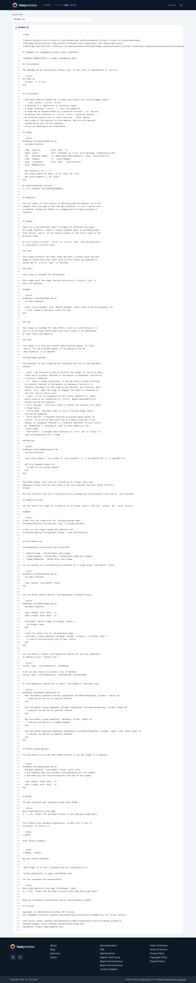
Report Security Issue (111, 965)
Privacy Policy (157, 953)
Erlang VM (145, 979)
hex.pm (172, 5)
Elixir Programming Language (172, 979)
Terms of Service (158, 949)
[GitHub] (13, 957)
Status (53, 957)
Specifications (107, 953)
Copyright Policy (158, 957)
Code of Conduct (159, 945)
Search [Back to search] (46, 5)
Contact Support (109, 969)
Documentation (108, 945)
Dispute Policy (157, 961)
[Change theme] (181, 5)
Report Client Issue (110, 957)
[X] (20, 957)
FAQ (102, 949)
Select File (17, 15)
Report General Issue (111, 961)
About (53, 945)
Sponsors (55, 953)
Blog (52, 949)
